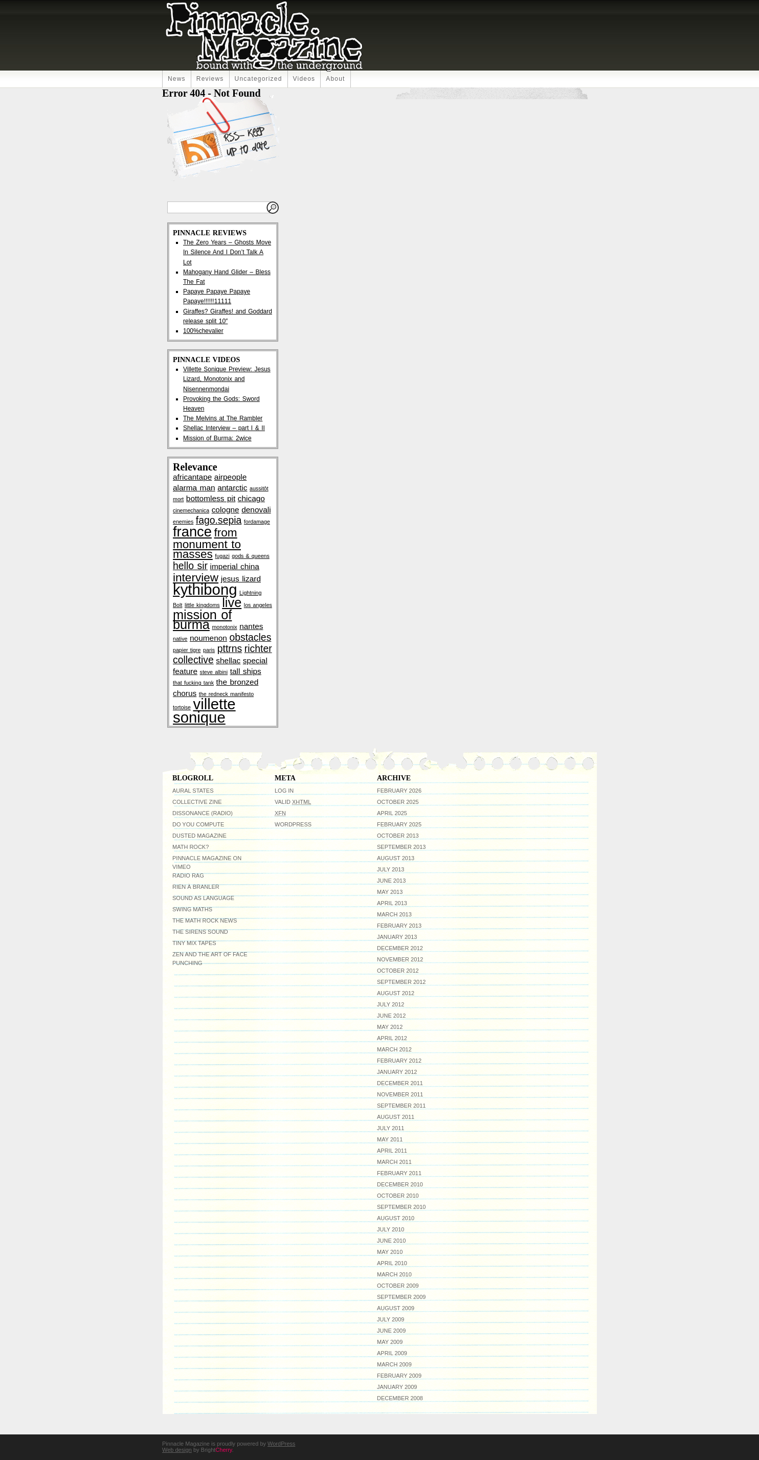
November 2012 (400, 959)
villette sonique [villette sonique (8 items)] (204, 710)
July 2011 (390, 1128)
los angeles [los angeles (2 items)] (258, 605)
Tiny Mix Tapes (194, 943)
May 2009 (390, 1342)
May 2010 (390, 1252)
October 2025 (398, 802)
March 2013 (394, 914)
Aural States (192, 791)
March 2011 (394, 1162)
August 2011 (395, 1117)
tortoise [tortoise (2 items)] (182, 707)
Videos (304, 78)
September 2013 (401, 847)
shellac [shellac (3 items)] (228, 660)
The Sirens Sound (200, 932)
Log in (284, 791)
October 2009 (398, 1286)
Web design (177, 1450)
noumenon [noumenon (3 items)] (208, 638)
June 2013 (391, 881)
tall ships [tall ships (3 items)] (245, 671)
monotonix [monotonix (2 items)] (224, 627)
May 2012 (390, 1027)
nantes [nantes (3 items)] (251, 626)
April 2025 (392, 813)
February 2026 (399, 791)
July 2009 (390, 1319)
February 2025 (399, 824)
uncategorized (258, 78)
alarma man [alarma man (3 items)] (194, 487)
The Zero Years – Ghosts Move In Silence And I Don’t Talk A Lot (227, 252)
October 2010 (398, 1196)
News (177, 78)
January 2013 (397, 937)
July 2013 (390, 869)
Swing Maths (192, 909)
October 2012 (398, 971)
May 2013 (390, 892)
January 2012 (397, 1072)
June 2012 (391, 1016)
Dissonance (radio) (202, 813)
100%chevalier (203, 330)
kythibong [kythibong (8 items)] (205, 589)
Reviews (210, 78)
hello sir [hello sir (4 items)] (190, 565)
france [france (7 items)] (192, 532)
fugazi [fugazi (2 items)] (222, 556)
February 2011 (399, 1173)
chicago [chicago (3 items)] (251, 498)
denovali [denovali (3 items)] (256, 509)
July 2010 (390, 1229)
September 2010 (401, 1207)
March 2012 (394, 1049)
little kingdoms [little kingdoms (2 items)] (202, 605)
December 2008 (400, 1398)
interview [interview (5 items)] (195, 577)
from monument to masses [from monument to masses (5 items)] (207, 543)
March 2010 (394, 1274)
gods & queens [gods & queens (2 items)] (251, 556)
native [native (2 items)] (180, 639)
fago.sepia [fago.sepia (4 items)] (218, 520)
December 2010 (400, 1184)
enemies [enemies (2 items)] (183, 522)
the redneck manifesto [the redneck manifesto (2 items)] (226, 694)
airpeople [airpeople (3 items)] (230, 477)
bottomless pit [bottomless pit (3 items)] (210, 498)
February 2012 (399, 1061)
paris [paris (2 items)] (209, 650)
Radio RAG (188, 875)
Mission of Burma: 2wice (217, 438)
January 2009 (397, 1387)
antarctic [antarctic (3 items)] (232, 487)
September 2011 (401, 1106)
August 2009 (395, 1308)
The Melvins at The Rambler (222, 418)
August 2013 (395, 858)
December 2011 (400, 1083)
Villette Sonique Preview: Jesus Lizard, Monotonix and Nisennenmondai (227, 379)
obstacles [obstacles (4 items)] (250, 637)
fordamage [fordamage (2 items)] (257, 522)
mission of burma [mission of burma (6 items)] (202, 620)
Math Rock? (190, 847)
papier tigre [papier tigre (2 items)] (187, 650)
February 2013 (399, 926)
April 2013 (392, 903)
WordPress (293, 824)
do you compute (198, 824)
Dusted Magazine (199, 836)
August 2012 (395, 993)
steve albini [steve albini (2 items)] (214, 672)
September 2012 (401, 982)
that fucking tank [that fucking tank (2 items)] (193, 683)
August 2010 (395, 1218)
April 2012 (392, 1038)
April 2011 (392, 1151)
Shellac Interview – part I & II (224, 428)
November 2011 (400, 1094)
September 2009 (401, 1297)
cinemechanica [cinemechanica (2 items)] (191, 510)
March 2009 (394, 1364)
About (335, 78)
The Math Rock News (204, 920)
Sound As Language (203, 898)
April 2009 (392, 1353)
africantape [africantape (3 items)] (192, 477)
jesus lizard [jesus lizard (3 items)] (241, 578)
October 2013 (398, 836)
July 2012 (390, 1004)
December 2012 (400, 948)
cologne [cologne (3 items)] (225, 509)
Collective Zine (197, 802)
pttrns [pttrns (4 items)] (229, 648)
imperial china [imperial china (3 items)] (234, 566)
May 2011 (390, 1139)
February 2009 (399, 1376)
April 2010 (392, 1263)
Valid (293, 802)
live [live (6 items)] (231, 602)
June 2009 (391, 1331)
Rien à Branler (195, 887)
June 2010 (391, 1241)
